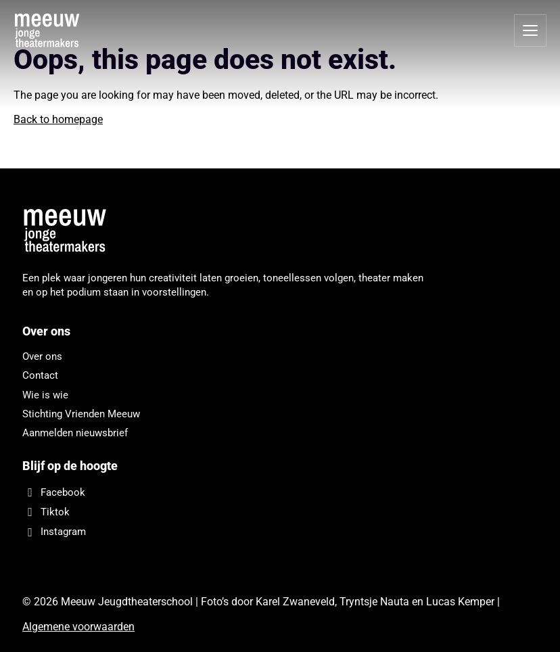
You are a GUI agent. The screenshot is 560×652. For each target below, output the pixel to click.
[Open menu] (530, 30)
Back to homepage (58, 119)
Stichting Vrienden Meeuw (81, 414)
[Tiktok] (225, 511)
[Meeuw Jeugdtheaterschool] (69, 231)
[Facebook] (225, 492)
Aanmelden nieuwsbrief (75, 433)
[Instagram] (225, 532)
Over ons (42, 356)
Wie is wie (45, 395)
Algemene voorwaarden (78, 626)
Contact (40, 375)
